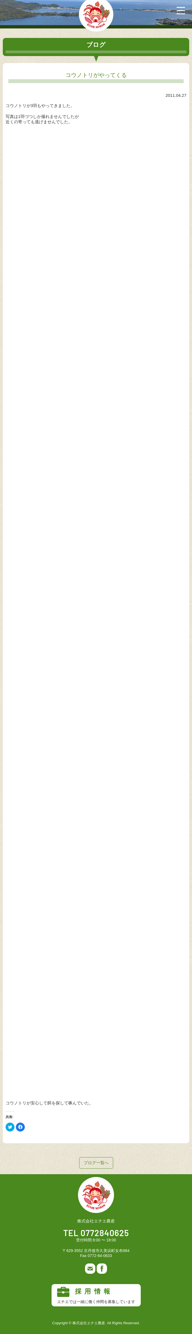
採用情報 (96, 1295)
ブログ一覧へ (96, 1162)
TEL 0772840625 (96, 1233)
